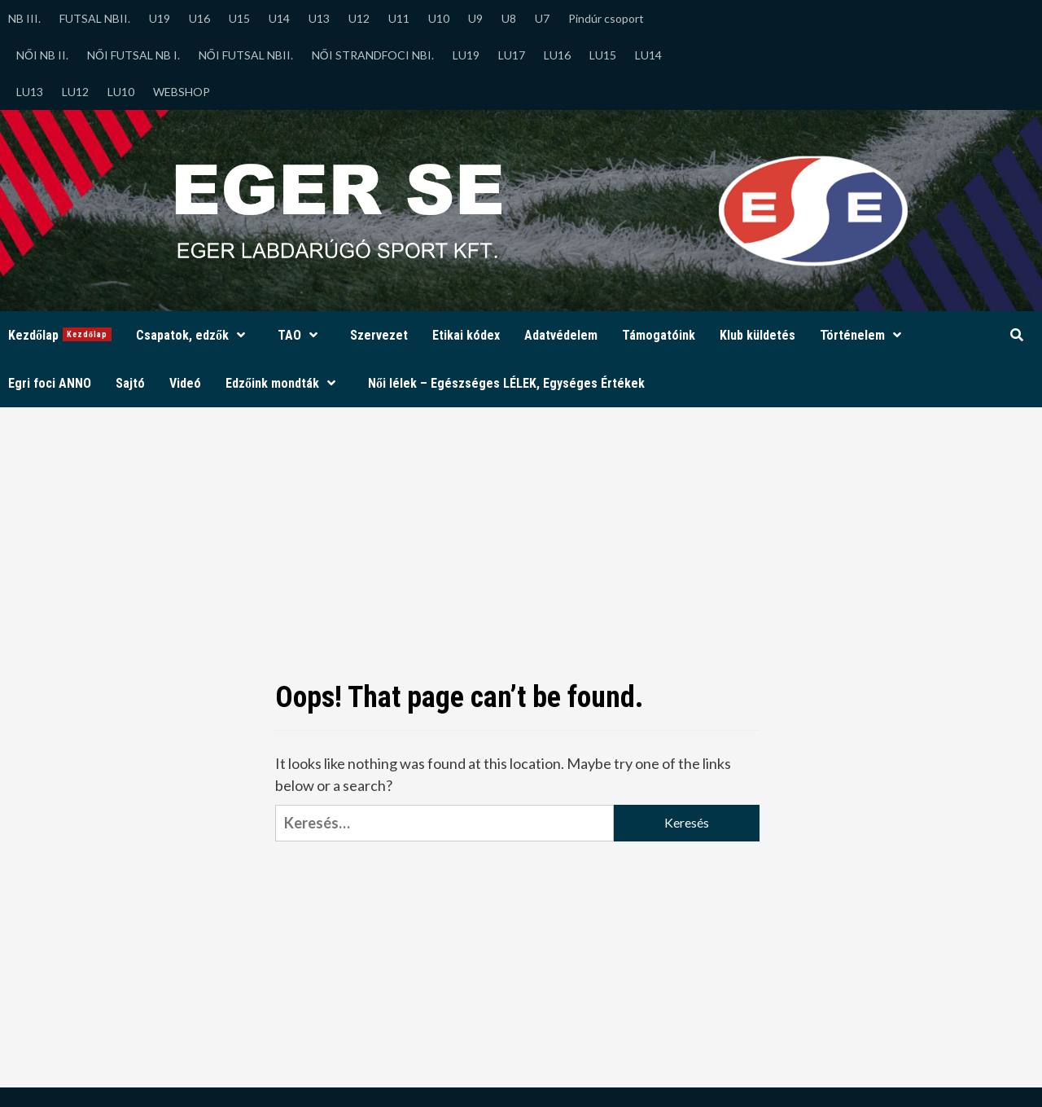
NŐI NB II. (42, 55)
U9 (475, 18)
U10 (438, 18)
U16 (199, 18)
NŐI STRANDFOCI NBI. (373, 55)
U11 (398, 18)
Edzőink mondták (284, 383)
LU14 (648, 55)
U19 (159, 18)
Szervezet (379, 335)
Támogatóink (658, 335)
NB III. (24, 18)
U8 (508, 18)
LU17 (511, 55)
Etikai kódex (466, 335)
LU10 (120, 92)
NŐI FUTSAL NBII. (246, 55)
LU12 (75, 92)
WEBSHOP (181, 92)
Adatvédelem (561, 335)
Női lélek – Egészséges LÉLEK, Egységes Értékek (506, 383)
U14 (279, 18)
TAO (302, 335)
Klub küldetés (757, 335)
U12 (359, 18)
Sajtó (130, 383)
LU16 (557, 55)
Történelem (864, 335)
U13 (319, 18)
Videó (185, 383)
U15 (239, 18)
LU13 (29, 92)
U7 (542, 18)
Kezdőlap (60, 335)
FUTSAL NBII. (94, 18)
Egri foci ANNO (49, 383)
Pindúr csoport (606, 18)
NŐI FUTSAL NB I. (133, 55)
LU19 (466, 55)
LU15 (602, 55)
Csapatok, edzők (194, 335)
